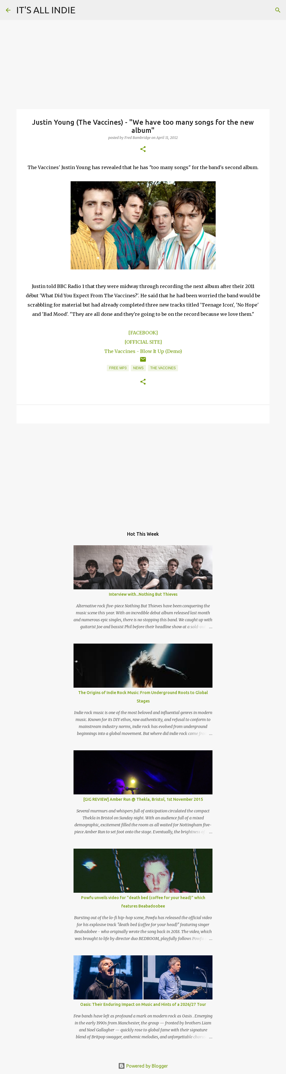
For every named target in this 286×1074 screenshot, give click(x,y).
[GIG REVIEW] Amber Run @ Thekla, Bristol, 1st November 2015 (143, 799)
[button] (143, 149)
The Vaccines (163, 368)
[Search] (277, 10)
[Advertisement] (143, 472)
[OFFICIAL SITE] (143, 342)
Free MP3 (117, 368)
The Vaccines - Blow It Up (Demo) (143, 351)
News (138, 368)
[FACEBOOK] (143, 333)
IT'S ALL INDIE (46, 10)
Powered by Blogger (143, 1065)
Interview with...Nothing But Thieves (143, 594)
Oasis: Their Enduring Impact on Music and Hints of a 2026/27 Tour (143, 1004)
